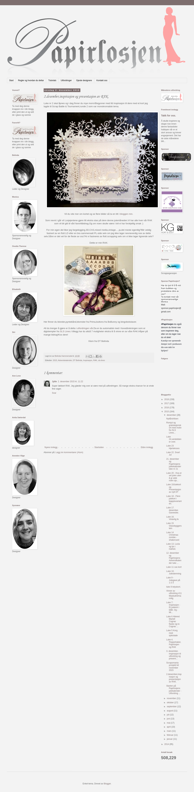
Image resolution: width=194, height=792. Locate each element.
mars (169, 731)
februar (170, 735)
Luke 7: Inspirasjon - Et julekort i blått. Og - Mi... (173, 607)
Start (11, 80)
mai (169, 723)
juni (169, 718)
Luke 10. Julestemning (173, 572)
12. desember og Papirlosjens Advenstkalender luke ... (173, 558)
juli (168, 714)
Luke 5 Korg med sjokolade (172, 633)
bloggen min (126, 214)
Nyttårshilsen (172, 418)
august (170, 710)
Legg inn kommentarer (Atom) (69, 452)
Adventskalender (65, 360)
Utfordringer (66, 80)
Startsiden (99, 447)
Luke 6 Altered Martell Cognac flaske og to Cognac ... (173, 621)
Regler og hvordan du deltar (31, 80)
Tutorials (52, 80)
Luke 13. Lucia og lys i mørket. (173, 546)
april (169, 727)
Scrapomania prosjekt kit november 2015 (172, 666)
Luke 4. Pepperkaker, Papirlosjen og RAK (173, 643)
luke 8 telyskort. (173, 587)
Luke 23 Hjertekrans (172, 447)
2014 (167, 744)
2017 (167, 403)
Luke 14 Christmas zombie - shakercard (172, 536)
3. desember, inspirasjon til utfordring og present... (173, 655)
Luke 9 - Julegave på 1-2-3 (173, 580)
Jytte (54, 381)
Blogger (107, 783)
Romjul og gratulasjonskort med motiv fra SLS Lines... (174, 427)
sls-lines (101, 360)
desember (172, 415)
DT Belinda (77, 360)
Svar (54, 393)
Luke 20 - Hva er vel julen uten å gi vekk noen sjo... (174, 477)
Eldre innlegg (147, 447)
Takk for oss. (168, 115)
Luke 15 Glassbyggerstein (174, 526)
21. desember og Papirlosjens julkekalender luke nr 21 (173, 464)
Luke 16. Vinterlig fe (172, 518)
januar (170, 739)
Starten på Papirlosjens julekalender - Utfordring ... (173, 690)
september (172, 706)
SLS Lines (65, 331)
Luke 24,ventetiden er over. (173, 439)
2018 (167, 399)
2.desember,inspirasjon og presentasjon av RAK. (174, 678)
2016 (167, 407)
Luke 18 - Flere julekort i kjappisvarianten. (174, 500)
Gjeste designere (84, 80)
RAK (95, 360)
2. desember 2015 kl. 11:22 (70, 381)
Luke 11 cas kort (174, 567)
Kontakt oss (101, 80)
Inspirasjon (87, 360)
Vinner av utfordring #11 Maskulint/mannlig (174, 595)
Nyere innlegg (51, 447)
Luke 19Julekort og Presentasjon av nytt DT (173, 488)
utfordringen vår (85, 328)
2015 (55, 360)
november (172, 698)
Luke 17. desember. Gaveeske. (172, 510)
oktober (170, 702)
